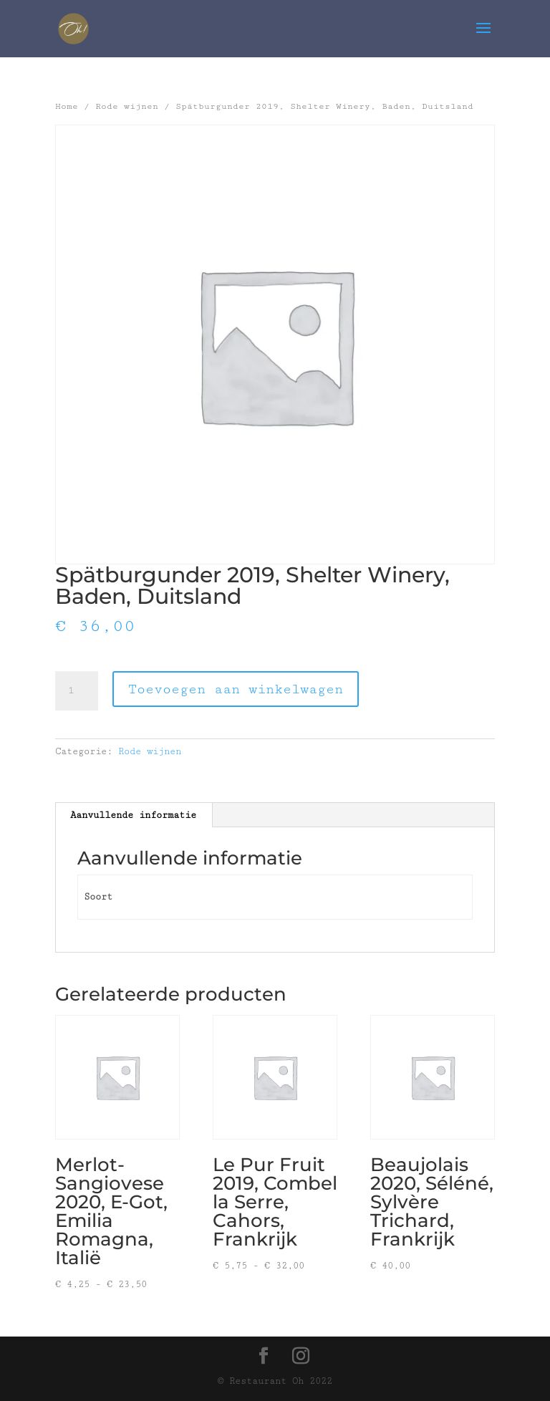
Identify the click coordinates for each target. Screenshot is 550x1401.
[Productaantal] (76, 691)
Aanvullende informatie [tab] (133, 815)
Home (66, 106)
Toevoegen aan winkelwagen (235, 689)
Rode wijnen (126, 106)
